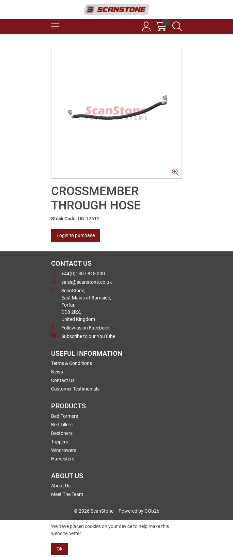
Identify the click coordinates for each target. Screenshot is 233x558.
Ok (59, 549)
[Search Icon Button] (177, 26)
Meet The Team (67, 494)
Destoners (62, 433)
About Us (61, 485)
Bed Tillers (62, 424)
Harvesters (62, 458)
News (57, 372)
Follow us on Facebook (80, 327)
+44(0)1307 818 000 (78, 273)
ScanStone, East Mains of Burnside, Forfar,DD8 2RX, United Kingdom (81, 304)
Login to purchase (76, 235)
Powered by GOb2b (139, 511)
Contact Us (63, 380)
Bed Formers (64, 416)
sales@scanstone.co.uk (81, 282)
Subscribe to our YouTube (83, 336)
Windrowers (63, 450)
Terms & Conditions (71, 363)
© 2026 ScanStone (93, 511)
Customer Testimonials (75, 389)
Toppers (59, 441)
